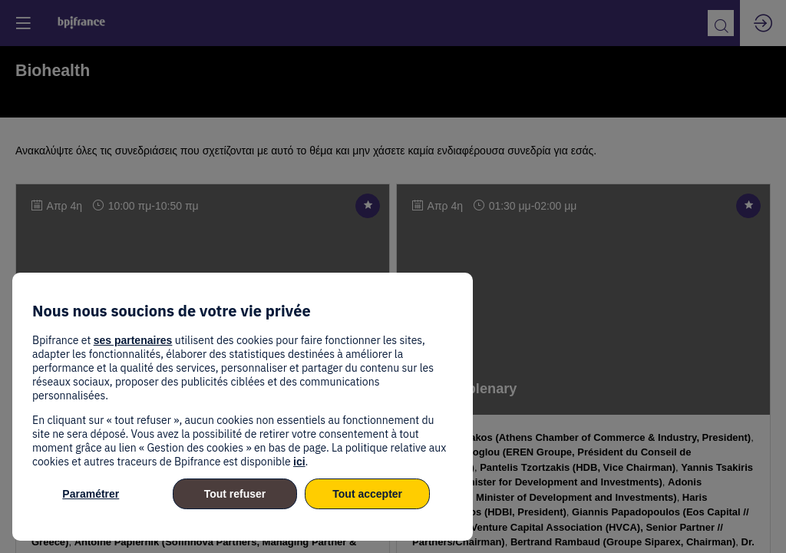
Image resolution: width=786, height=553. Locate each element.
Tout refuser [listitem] (235, 494)
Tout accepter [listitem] (367, 494)
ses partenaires (133, 340)
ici (299, 461)
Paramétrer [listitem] (90, 494)
